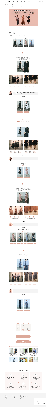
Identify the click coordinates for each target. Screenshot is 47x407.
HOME (5, 4)
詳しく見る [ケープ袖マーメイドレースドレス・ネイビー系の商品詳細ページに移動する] (20, 310)
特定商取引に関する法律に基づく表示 (23, 396)
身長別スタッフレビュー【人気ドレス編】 (10, 4)
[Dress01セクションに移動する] (15, 42)
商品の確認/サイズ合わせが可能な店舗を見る (23, 336)
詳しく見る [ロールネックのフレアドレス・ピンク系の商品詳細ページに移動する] (27, 177)
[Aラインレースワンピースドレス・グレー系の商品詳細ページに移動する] (27, 106)
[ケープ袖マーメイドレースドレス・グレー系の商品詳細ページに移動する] (27, 304)
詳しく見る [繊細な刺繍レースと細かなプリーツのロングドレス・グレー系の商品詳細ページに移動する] (33, 243)
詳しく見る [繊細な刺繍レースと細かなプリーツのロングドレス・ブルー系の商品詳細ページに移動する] (27, 243)
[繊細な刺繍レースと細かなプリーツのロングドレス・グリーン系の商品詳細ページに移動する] (20, 237)
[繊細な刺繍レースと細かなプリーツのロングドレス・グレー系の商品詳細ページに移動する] (33, 237)
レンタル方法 (18, 1)
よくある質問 (28, 1)
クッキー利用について (38, 403)
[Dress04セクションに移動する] (31, 42)
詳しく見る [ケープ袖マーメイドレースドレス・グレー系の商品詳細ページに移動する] (27, 310)
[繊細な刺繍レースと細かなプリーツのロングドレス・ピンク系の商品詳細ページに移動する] (13, 237)
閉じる (44, 403)
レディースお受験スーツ (14, 397)
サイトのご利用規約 (22, 397)
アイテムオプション (6, 398)
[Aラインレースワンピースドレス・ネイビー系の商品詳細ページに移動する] (20, 106)
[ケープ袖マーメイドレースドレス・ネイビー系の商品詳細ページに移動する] (20, 304)
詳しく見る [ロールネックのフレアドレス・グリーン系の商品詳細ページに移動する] (20, 177)
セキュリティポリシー (22, 399)
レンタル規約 (6, 399)
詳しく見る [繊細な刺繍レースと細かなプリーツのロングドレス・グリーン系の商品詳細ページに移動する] (20, 243)
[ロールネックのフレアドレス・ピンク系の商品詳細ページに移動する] (27, 172)
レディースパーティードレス (14, 396)
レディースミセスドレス (14, 399)
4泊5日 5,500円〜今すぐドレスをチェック (23, 342)
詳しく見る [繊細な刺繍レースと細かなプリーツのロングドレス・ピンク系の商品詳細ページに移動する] (13, 243)
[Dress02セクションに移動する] (20, 42)
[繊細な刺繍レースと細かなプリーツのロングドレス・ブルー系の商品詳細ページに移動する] (27, 237)
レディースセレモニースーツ (14, 398)
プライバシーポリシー (22, 398)
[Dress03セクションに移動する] (26, 42)
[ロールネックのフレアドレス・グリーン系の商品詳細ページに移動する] (20, 172)
